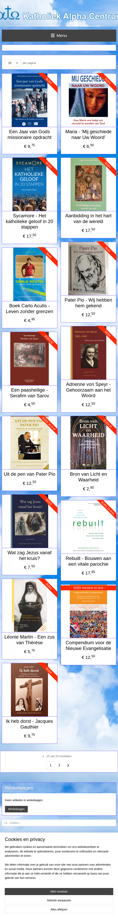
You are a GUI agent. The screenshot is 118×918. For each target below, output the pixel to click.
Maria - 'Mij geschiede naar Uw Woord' (88, 134)
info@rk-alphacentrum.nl (17, 877)
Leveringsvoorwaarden (14, 841)
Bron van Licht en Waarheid (88, 476)
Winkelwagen (16, 809)
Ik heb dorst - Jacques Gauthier (29, 724)
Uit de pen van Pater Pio (29, 474)
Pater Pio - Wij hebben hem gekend (88, 302)
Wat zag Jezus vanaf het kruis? (30, 555)
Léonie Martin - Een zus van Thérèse (29, 639)
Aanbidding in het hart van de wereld (88, 218)
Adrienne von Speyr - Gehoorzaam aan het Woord (88, 390)
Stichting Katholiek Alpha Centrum (21, 858)
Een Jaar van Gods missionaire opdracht (29, 134)
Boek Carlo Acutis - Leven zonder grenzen (29, 308)
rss (64, 911)
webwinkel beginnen (77, 911)
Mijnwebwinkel (108, 911)
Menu (59, 35)
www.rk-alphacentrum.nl (14, 880)
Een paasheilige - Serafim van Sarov (29, 392)
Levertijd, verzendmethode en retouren (22, 845)
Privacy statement (12, 884)
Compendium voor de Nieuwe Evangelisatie (88, 645)
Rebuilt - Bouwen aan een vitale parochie (88, 561)
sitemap (57, 911)
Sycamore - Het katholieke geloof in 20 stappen (29, 221)
